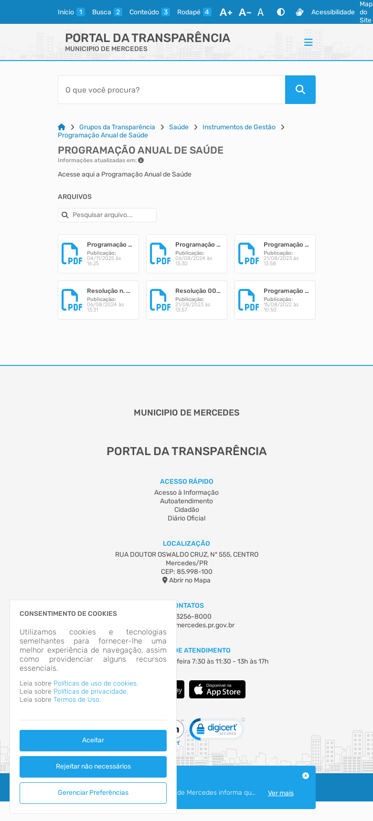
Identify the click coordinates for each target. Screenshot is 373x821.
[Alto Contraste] (281, 12)
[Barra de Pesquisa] (171, 89)
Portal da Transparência (147, 38)
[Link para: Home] (61, 127)
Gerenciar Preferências (93, 793)
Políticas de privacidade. (90, 691)
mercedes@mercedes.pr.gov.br (186, 625)
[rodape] (194, 12)
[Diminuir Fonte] (245, 12)
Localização (186, 544)
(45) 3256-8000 (187, 617)
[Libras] (299, 12)
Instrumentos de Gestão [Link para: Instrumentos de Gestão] (239, 127)
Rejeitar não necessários (93, 766)
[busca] (107, 12)
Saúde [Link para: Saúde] (179, 127)
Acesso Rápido (186, 482)
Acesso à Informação (186, 492)
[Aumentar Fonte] (226, 12)
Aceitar (93, 740)
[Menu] (308, 42)
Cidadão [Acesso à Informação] (186, 510)
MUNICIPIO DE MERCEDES (106, 49)
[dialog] (93, 707)
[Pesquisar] (300, 89)
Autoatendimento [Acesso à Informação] (186, 501)
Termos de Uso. (77, 700)
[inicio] (71, 12)
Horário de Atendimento (186, 650)
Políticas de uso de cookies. (95, 683)
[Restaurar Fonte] (263, 12)
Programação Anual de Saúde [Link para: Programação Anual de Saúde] (103, 135)
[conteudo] (149, 12)
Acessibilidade (333, 12)
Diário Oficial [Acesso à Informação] (186, 518)
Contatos (186, 606)
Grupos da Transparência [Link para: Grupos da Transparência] (117, 127)
